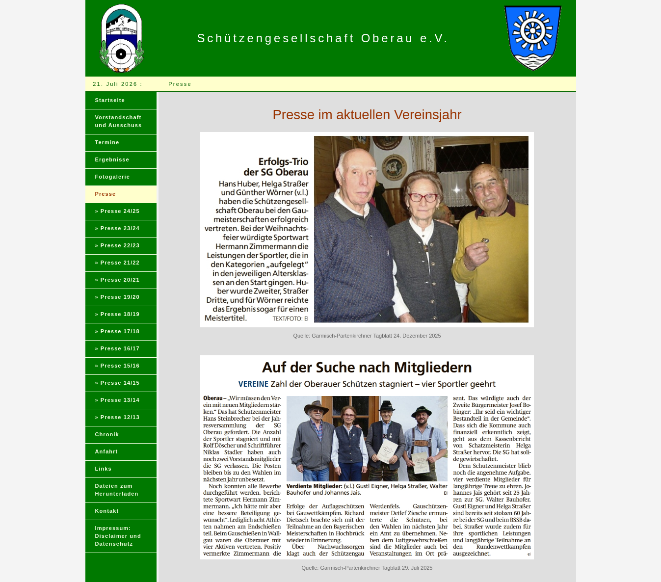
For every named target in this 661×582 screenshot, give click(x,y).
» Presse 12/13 (117, 417)
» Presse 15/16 (117, 366)
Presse (105, 194)
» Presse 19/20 (117, 297)
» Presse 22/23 (117, 245)
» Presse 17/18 (117, 331)
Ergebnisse (112, 159)
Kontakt (107, 511)
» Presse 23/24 (117, 228)
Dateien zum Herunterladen (117, 490)
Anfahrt (106, 451)
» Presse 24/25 (117, 211)
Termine (107, 142)
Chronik (107, 434)
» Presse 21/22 (117, 262)
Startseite (110, 100)
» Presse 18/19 (117, 314)
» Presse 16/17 (117, 348)
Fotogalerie (112, 177)
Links (103, 469)
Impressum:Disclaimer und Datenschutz (118, 536)
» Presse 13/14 (117, 400)
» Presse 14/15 (117, 383)
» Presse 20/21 (117, 280)
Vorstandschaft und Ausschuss (118, 121)
